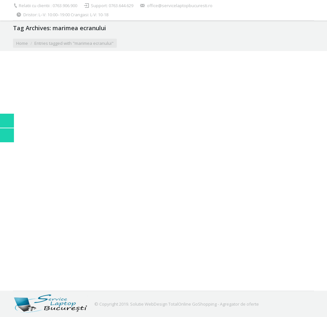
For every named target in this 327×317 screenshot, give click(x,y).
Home (22, 43)
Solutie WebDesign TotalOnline (160, 304)
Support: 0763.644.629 (112, 5)
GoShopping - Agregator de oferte (225, 304)
